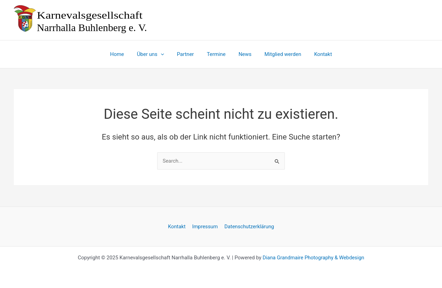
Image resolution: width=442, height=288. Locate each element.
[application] (166, 54)
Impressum (205, 226)
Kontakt (177, 226)
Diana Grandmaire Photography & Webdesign (313, 258)
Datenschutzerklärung (248, 226)
